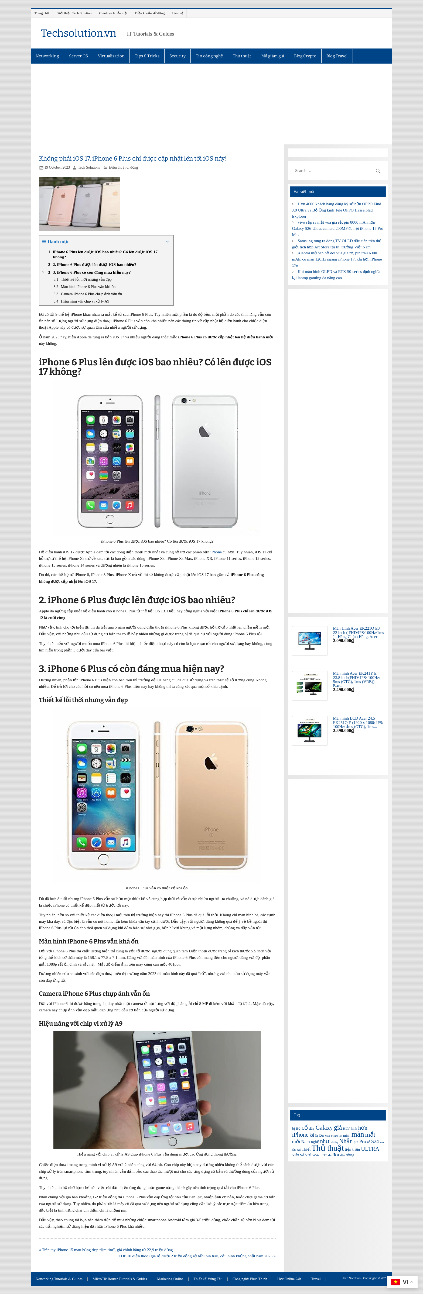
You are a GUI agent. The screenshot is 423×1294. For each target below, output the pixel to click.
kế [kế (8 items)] (311, 1135)
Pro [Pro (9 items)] (362, 1141)
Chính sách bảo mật (113, 13)
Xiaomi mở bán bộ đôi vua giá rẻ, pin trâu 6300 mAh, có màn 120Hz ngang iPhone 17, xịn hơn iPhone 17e (337, 259)
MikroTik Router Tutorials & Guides (120, 1279)
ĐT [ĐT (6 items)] (324, 1155)
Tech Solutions (89, 167)
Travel (316, 1279)
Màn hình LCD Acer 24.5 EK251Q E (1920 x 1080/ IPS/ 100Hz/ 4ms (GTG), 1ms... (358, 722)
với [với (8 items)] (308, 1154)
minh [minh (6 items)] (346, 1135)
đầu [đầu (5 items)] (342, 1155)
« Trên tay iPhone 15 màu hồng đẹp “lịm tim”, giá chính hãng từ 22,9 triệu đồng (106, 1249)
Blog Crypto (305, 56)
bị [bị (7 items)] (293, 1128)
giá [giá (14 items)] (338, 1127)
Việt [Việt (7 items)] (295, 1155)
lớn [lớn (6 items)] (321, 1135)
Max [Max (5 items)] (327, 1135)
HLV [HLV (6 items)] (346, 1128)
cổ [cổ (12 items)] (305, 1127)
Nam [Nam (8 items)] (305, 1141)
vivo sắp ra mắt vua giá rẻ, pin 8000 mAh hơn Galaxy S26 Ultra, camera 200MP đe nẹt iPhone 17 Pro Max (337, 228)
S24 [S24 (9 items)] (375, 1141)
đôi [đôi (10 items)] (336, 1154)
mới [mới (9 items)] (296, 1141)
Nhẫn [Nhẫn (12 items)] (346, 1141)
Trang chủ (42, 13)
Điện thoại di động (123, 167)
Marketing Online (170, 1279)
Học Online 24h (289, 1279)
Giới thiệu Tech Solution (74, 13)
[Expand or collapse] (167, 241)
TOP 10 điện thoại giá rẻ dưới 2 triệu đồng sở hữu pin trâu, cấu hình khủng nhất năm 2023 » (197, 1256)
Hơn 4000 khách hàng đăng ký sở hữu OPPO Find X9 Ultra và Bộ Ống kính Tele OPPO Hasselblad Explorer (336, 210)
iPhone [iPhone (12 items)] (300, 1134)
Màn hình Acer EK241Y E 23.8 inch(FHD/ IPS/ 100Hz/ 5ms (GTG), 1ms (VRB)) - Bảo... (356, 679)
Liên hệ (177, 13)
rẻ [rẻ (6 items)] (368, 1142)
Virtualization (111, 56)
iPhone (216, 552)
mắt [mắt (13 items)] (370, 1134)
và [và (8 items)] (302, 1154)
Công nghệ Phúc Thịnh (250, 1279)
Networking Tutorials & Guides (59, 1279)
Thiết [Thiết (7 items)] (306, 1149)
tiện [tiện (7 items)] (348, 1149)
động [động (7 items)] (350, 1155)
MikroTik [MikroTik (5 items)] (336, 1135)
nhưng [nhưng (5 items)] (334, 1142)
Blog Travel (336, 56)
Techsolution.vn (78, 33)
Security (177, 56)
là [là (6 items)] (316, 1135)
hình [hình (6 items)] (354, 1128)
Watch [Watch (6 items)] (316, 1155)
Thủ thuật (242, 56)
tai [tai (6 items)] (299, 1149)
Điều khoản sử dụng (150, 13)
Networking (47, 56)
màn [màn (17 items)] (358, 1134)
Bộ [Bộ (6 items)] (298, 1128)
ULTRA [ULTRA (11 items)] (370, 1149)
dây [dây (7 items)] (312, 1128)
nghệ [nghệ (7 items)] (315, 1142)
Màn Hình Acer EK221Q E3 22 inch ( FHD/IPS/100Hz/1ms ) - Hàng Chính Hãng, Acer (358, 632)
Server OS (78, 56)
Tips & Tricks (147, 56)
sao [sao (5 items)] (382, 1142)
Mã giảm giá (272, 56)
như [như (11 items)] (324, 1141)
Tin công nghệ (209, 56)
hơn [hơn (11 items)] (362, 1128)
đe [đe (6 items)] (329, 1155)
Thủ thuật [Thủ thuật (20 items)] (328, 1148)
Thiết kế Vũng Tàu (207, 1279)
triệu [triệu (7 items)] (356, 1149)
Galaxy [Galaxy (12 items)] (324, 1127)
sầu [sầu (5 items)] (294, 1149)
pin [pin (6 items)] (356, 1142)
